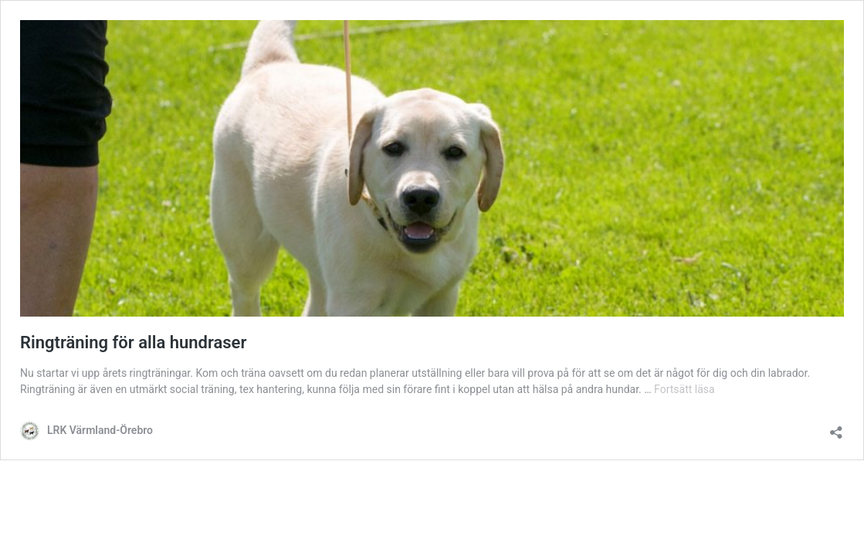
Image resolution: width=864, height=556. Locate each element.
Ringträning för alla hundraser (133, 342)
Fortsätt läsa (684, 389)
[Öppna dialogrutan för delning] (836, 427)
